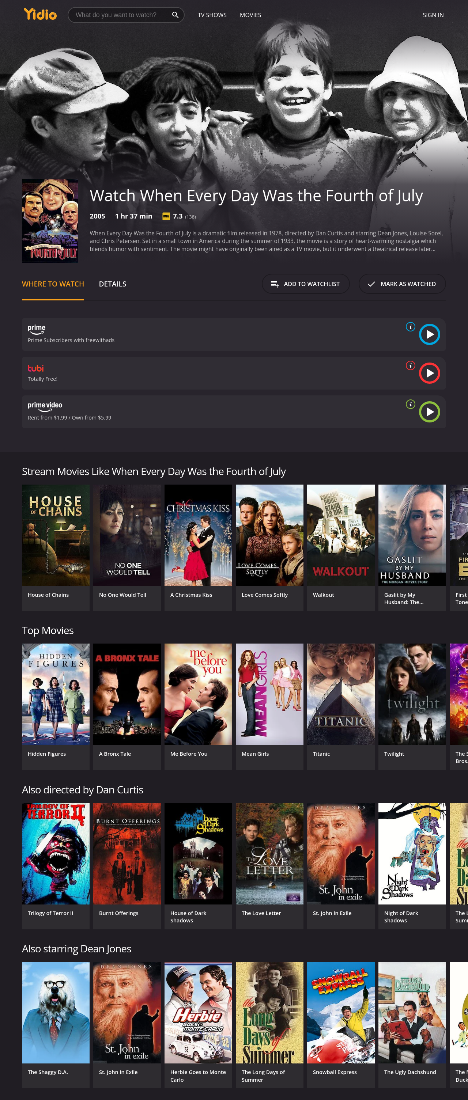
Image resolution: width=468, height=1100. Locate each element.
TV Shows (212, 15)
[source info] (409, 326)
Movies (250, 15)
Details (112, 284)
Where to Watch (53, 284)
